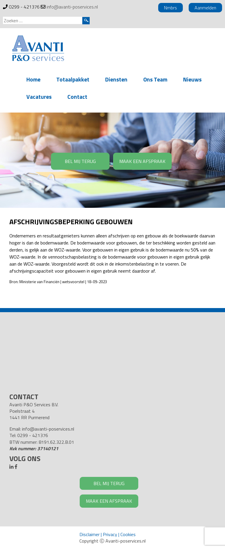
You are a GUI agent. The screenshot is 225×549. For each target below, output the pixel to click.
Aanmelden (205, 7)
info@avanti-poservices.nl (72, 6)
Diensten (116, 79)
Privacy (110, 534)
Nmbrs (170, 7)
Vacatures (39, 96)
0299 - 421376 (24, 6)
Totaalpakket (72, 79)
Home (33, 79)
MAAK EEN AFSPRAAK (142, 161)
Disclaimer (89, 534)
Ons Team (155, 79)
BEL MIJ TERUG (80, 161)
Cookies (128, 534)
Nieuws (192, 79)
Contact (77, 96)
